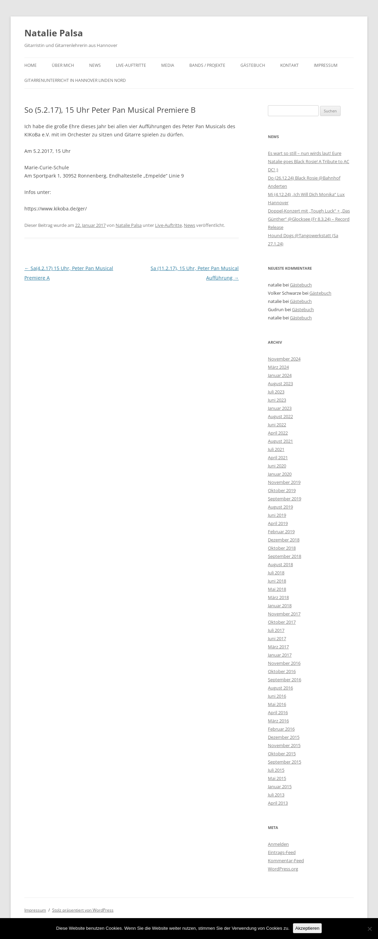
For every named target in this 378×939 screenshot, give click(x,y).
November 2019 (284, 482)
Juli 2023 (276, 392)
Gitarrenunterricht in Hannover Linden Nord (75, 80)
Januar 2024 (280, 375)
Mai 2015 (277, 778)
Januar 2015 (280, 786)
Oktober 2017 (282, 622)
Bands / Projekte (207, 65)
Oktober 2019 (282, 490)
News (95, 65)
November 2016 (284, 663)
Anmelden (278, 844)
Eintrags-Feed (282, 852)
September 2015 (284, 762)
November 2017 (284, 614)
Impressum (326, 65)
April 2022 (278, 433)
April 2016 (278, 712)
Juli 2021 (276, 449)
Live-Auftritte (131, 65)
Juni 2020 (277, 466)
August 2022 (280, 416)
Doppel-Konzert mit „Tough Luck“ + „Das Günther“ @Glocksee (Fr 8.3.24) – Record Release (309, 219)
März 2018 (278, 597)
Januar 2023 (280, 408)
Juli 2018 (276, 573)
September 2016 (284, 679)
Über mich (63, 65)
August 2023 (280, 383)
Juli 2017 (276, 630)
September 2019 (284, 499)
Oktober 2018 (282, 548)
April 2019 (278, 523)
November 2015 (284, 745)
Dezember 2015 (283, 737)
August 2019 (280, 507)
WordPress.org (283, 869)
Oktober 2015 (282, 754)
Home (30, 65)
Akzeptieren (307, 928)
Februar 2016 (281, 729)
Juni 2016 (277, 696)
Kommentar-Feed (286, 860)
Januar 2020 (280, 474)
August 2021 (280, 441)
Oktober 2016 (282, 671)
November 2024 (284, 359)
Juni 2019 (277, 515)
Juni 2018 (277, 581)
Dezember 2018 (283, 540)
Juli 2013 (276, 795)
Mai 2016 (277, 704)
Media (167, 65)
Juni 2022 (277, 425)
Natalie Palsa (53, 33)
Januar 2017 (280, 655)
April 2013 (278, 803)
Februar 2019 (281, 531)
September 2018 (284, 556)
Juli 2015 (276, 770)
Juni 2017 (277, 638)
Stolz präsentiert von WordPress (83, 910)
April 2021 (278, 457)
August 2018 (280, 564)
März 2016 (278, 721)
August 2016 (280, 688)
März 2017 (278, 647)
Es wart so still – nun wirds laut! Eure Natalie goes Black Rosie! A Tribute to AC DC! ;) (308, 161)
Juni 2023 (277, 400)
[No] (369, 928)
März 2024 (278, 367)
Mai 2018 (277, 589)
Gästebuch (252, 65)
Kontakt (289, 65)
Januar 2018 (280, 605)
